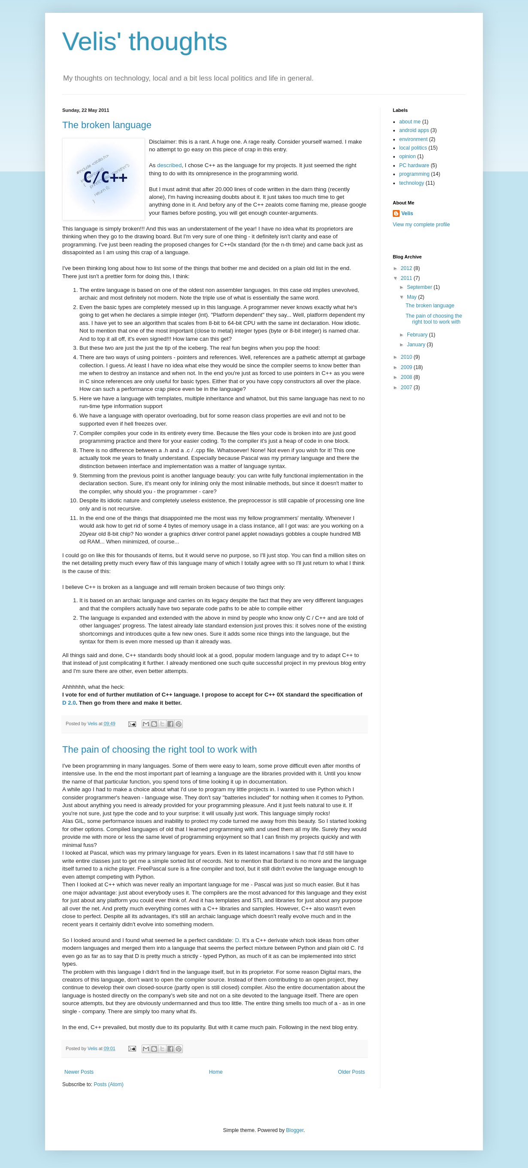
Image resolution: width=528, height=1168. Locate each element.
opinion (407, 156)
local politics (413, 148)
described (169, 165)
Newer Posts (79, 1072)
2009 (407, 367)
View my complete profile (421, 225)
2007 (407, 387)
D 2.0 (69, 703)
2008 (407, 377)
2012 (407, 268)
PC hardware (414, 165)
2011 (407, 278)
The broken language (107, 125)
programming (414, 174)
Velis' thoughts (145, 41)
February (418, 335)
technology (411, 183)
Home (216, 1072)
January (417, 345)
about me (410, 122)
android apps (414, 130)
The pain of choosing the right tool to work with (159, 749)
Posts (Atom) (108, 1084)
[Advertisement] (427, 533)
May (412, 297)
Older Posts (351, 1072)
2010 (407, 357)
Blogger (294, 1130)
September (420, 287)
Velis (93, 723)
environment (413, 139)
